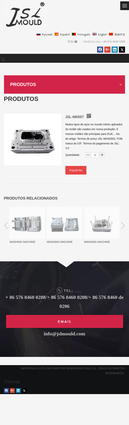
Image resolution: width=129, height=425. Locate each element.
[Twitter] (122, 50)
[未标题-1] (64, 321)
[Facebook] (100, 50)
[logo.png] (25, 14)
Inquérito (76, 170)
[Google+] (107, 50)
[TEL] (64, 290)
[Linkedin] (115, 50)
